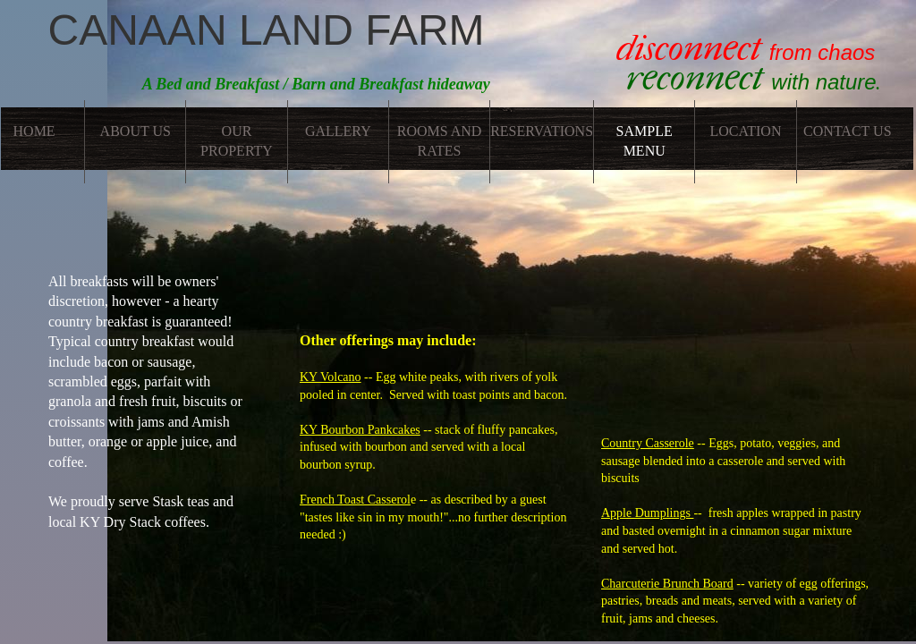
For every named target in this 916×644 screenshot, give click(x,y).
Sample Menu (644, 140)
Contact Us (847, 131)
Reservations (541, 131)
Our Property (236, 140)
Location (745, 131)
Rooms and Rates (439, 140)
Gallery (338, 131)
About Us (135, 131)
